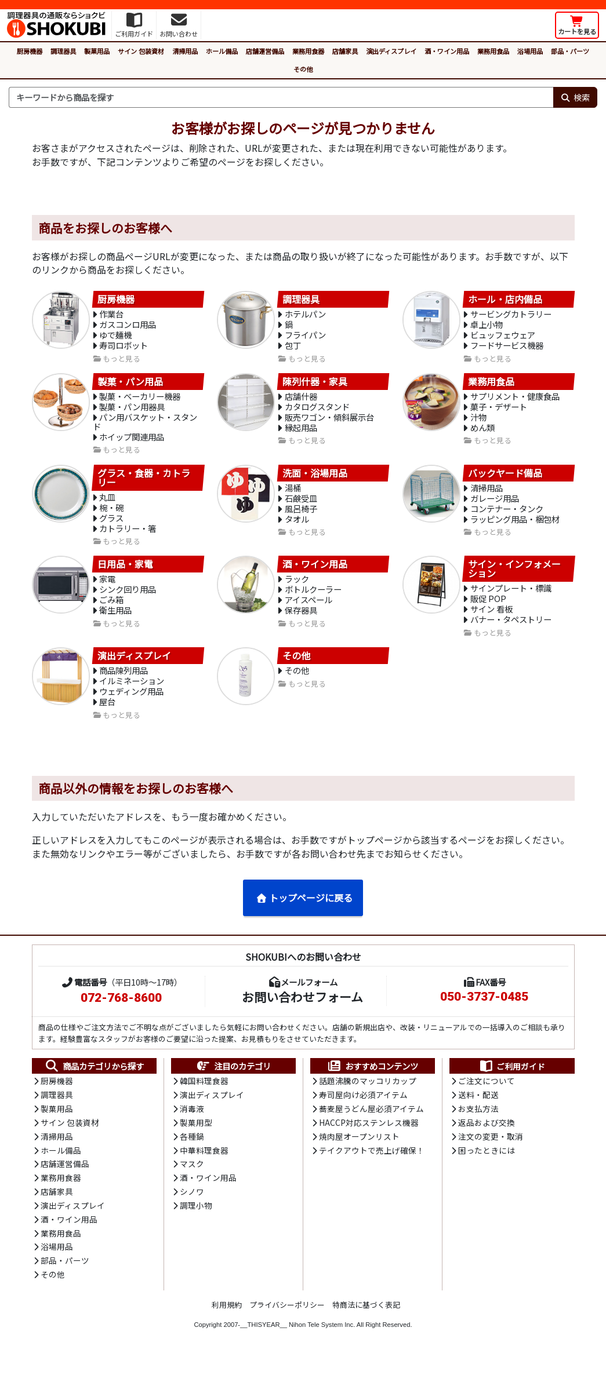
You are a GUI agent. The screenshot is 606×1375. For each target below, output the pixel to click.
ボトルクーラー (313, 598)
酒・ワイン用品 (446, 51)
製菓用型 (196, 1136)
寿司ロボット (123, 348)
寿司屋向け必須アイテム (363, 1108)
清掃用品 (185, 51)
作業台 (111, 315)
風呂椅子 (301, 515)
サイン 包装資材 (141, 51)
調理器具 (63, 51)
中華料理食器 (204, 1164)
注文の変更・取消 (490, 1151)
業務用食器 (308, 51)
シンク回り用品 (127, 598)
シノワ (192, 1207)
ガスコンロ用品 (127, 326)
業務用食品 (493, 51)
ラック (297, 587)
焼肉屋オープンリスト (359, 1151)
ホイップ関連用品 (131, 442)
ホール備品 (222, 51)
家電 (107, 587)
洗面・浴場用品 (314, 478)
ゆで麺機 (115, 337)
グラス (111, 525)
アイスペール (308, 609)
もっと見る (121, 362)
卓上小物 (486, 326)
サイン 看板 (491, 618)
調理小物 (196, 1221)
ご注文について (486, 1094)
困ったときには (486, 1164)
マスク (192, 1179)
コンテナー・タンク (506, 515)
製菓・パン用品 (130, 384)
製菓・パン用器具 (132, 410)
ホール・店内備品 (505, 299)
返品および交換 (486, 1136)
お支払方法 (478, 1122)
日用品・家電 (125, 572)
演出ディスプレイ (391, 51)
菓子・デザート (498, 410)
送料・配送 (478, 1108)
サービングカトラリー (510, 315)
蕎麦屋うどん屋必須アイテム (371, 1122)
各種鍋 (192, 1151)
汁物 (478, 421)
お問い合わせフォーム (302, 1009)
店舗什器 (301, 399)
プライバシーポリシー (287, 1321)
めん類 (482, 432)
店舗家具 (345, 51)
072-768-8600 (121, 1010)
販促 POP (488, 607)
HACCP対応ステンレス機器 (369, 1136)
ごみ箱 (111, 609)
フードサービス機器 (506, 348)
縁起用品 (301, 432)
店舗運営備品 (265, 51)
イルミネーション (131, 691)
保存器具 (301, 620)
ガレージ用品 (494, 504)
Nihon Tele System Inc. (322, 1341)
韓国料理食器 (204, 1094)
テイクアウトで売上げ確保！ (371, 1164)
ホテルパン (305, 315)
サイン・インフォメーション (514, 576)
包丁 (293, 348)
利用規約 (227, 1321)
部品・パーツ (570, 51)
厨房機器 (29, 51)
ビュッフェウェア (502, 337)
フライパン (305, 337)
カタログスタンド (317, 410)
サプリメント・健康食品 (515, 399)
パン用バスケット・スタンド (145, 426)
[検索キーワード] (281, 97)
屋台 (107, 713)
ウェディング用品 (131, 702)
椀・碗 (111, 514)
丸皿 (107, 503)
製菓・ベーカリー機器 (139, 399)
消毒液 (192, 1122)
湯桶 (293, 493)
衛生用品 (115, 620)
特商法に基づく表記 (366, 1321)
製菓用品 (97, 51)
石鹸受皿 (301, 504)
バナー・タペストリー (510, 629)
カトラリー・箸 (127, 536)
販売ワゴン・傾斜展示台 (329, 421)
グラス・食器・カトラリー (143, 482)
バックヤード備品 (505, 478)
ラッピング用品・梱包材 (515, 526)
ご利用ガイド (511, 1079)
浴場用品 (530, 51)
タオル (297, 526)
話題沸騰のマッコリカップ (367, 1094)
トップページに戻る (304, 910)
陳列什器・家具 (314, 384)
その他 (303, 69)
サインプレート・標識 (510, 596)
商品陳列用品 (123, 680)
